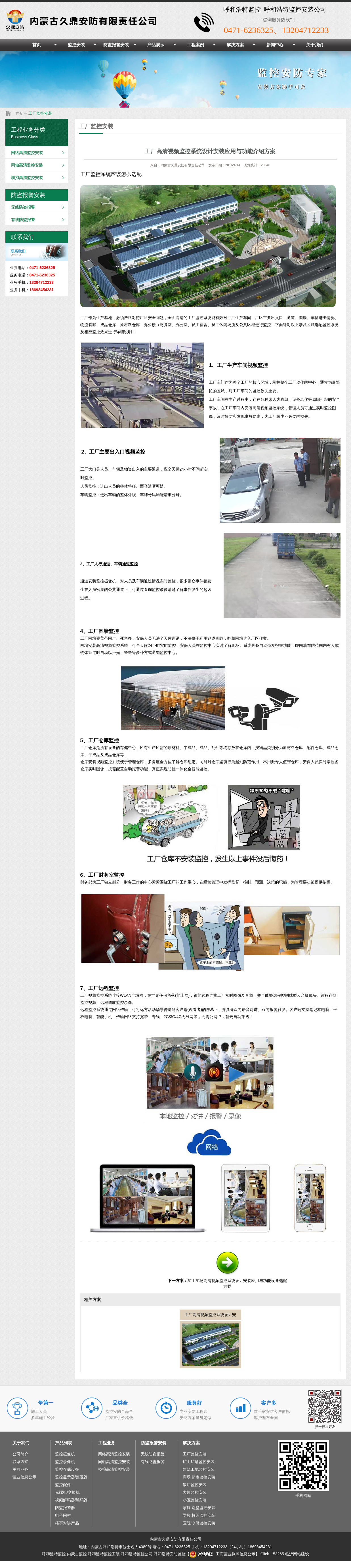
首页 (36, 44)
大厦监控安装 (195, 1492)
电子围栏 (63, 1515)
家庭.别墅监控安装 (199, 1507)
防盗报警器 (65, 1507)
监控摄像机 (65, 1454)
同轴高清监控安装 (27, 165)
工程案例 (195, 44)
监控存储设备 (67, 1469)
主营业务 (20, 1469)
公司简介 (20, 1454)
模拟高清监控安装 (27, 177)
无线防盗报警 (23, 207)
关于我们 (314, 44)
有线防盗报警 (23, 219)
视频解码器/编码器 (71, 1500)
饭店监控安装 (195, 1484)
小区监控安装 (195, 1500)
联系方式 (20, 1461)
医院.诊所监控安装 (199, 1523)
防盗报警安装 (116, 44)
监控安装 (76, 44)
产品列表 (63, 1442)
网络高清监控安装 (27, 152)
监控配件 (63, 1484)
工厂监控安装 (40, 113)
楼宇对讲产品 (67, 1523)
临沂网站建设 (297, 1554)
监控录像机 (65, 1461)
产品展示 (155, 44)
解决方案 (235, 44)
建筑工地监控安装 (199, 1469)
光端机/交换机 (67, 1492)
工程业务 (106, 1442)
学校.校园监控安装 (199, 1515)
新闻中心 (274, 44)
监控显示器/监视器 (71, 1477)
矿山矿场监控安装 (199, 1461)
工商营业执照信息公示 (222, 1554)
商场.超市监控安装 (199, 1477)
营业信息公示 (24, 1477)
